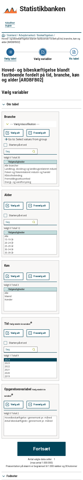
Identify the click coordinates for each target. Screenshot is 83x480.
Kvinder (30, 299)
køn (7, 265)
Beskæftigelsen (45, 35)
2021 (30, 369)
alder (8, 195)
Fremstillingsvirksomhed (30, 178)
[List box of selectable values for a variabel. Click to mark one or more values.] (30, 174)
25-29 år (30, 246)
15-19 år (30, 239)
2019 (30, 376)
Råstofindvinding (30, 175)
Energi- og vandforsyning (30, 182)
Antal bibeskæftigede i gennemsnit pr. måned (30, 421)
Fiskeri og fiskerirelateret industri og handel (30, 172)
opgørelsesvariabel (17, 389)
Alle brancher (30, 165)
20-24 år (30, 242)
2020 (30, 373)
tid (6, 324)
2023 (30, 363)
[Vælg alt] (13, 133)
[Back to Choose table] (10, 54)
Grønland (11, 35)
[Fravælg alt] (38, 133)
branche (9, 117)
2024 (30, 359)
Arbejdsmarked (27, 35)
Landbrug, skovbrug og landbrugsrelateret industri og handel (30, 169)
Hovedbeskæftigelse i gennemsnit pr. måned (30, 417)
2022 (30, 366)
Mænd (30, 296)
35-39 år (30, 252)
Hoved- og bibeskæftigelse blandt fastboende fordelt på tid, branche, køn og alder (41, 40)
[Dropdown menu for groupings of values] (30, 124)
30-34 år (30, 249)
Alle (30, 236)
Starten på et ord (18, 145)
